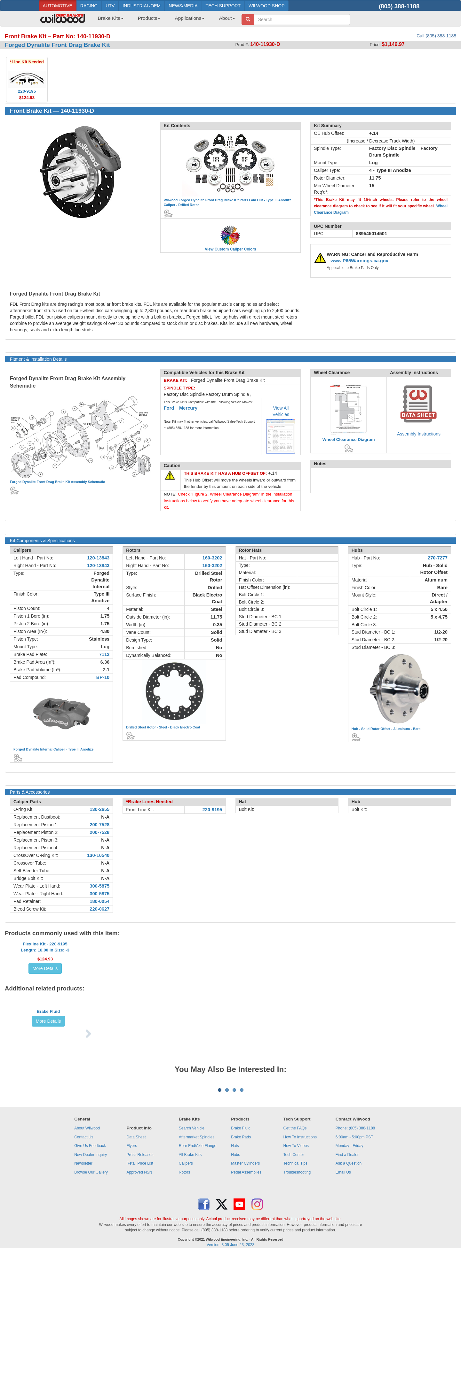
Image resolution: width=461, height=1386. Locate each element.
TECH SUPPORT (223, 5)
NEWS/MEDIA (183, 5)
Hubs (235, 1288)
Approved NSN (139, 1306)
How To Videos (296, 1279)
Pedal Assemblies (246, 1306)
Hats (235, 1279)
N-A (105, 817)
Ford (169, 408)
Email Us (343, 1306)
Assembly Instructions (419, 433)
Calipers (186, 1297)
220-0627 (99, 909)
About (227, 18)
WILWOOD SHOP (267, 5)
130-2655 (99, 809)
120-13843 (98, 557)
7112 (104, 654)
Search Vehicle (191, 1261)
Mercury (188, 408)
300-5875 (99, 886)
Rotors (184, 1306)
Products (149, 18)
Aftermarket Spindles (196, 1270)
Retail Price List (139, 1297)
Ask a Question (349, 1297)
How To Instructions (300, 1270)
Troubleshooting (297, 1306)
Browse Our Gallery (91, 1306)
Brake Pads (241, 1270)
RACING (89, 5)
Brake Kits (110, 18)
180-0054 (99, 901)
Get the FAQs (295, 1261)
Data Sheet (136, 1270)
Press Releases (139, 1288)
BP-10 (103, 677)
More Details (45, 993)
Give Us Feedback (90, 1279)
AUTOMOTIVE (57, 5)
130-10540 (98, 855)
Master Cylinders (245, 1297)
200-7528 (99, 824)
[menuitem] (108, 20)
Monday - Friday (349, 1279)
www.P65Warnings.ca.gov (359, 260)
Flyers (131, 1279)
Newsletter (83, 1297)
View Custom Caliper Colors (230, 249)
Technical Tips (295, 1297)
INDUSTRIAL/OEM (142, 5)
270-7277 (438, 557)
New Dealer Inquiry (90, 1288)
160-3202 (212, 557)
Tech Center (293, 1288)
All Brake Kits (190, 1288)
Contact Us (83, 1270)
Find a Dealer (347, 1288)
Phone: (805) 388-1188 (355, 1261)
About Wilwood (87, 1261)
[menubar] (164, 20)
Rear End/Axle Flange (197, 1279)
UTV (110, 5)
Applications (189, 18)
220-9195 (212, 809)
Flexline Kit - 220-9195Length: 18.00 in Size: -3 (45, 971)
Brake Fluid (48, 1077)
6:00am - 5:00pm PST (354, 1270)
